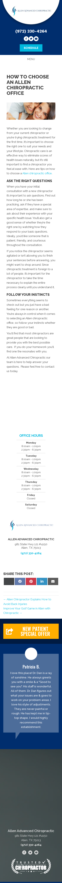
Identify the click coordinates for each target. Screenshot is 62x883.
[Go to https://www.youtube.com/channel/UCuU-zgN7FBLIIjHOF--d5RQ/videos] (36, 39)
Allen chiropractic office (37, 173)
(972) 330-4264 (31, 31)
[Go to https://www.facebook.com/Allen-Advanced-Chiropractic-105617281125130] (26, 39)
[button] (31, 631)
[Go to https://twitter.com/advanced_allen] (31, 39)
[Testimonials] (31, 693)
